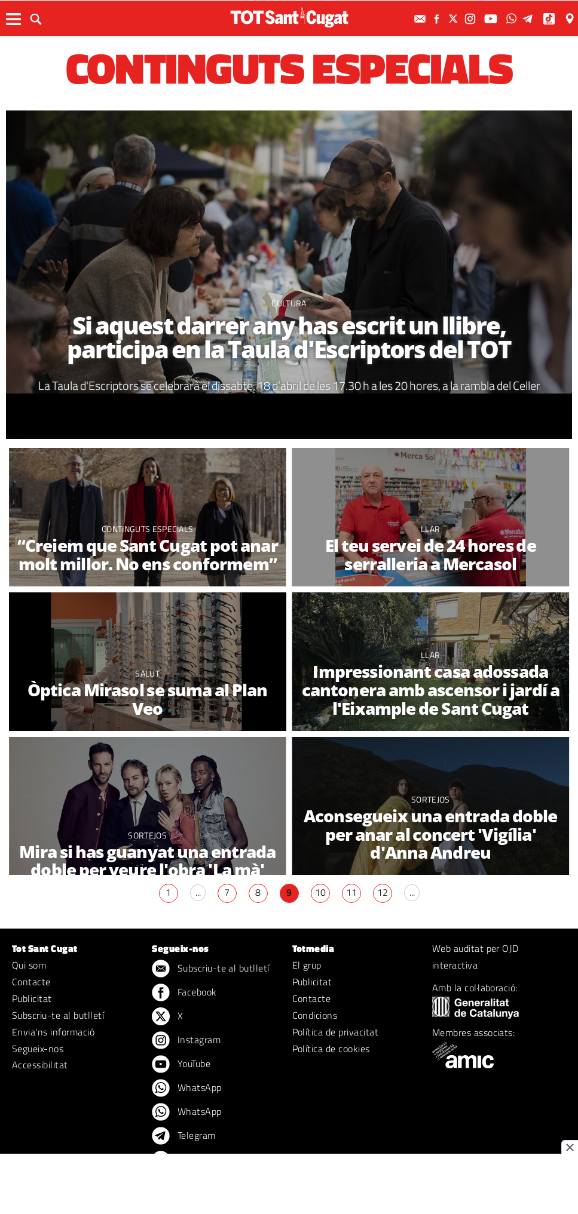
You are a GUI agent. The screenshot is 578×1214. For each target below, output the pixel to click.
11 (351, 892)
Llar (430, 529)
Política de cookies (331, 1048)
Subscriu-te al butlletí (58, 1015)
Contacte (31, 982)
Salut (147, 673)
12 (382, 892)
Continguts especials (147, 529)
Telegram (183, 1136)
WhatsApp (186, 1089)
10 (320, 892)
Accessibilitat (40, 1065)
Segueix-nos (37, 1048)
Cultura (288, 303)
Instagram (186, 1041)
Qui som (29, 965)
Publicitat (32, 998)
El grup (307, 965)
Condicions (315, 1015)
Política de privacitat (335, 1032)
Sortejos (147, 835)
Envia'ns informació (53, 1032)
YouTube (181, 1065)
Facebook (184, 993)
